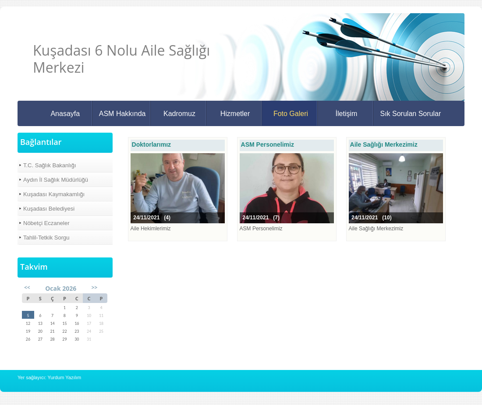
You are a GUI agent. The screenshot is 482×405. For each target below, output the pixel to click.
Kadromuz (179, 113)
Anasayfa (65, 113)
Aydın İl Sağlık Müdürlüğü (55, 179)
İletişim (347, 113)
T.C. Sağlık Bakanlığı (49, 165)
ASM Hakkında (122, 113)
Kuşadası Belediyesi (48, 208)
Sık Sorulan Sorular (410, 113)
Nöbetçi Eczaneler (46, 223)
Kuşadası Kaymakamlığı (54, 194)
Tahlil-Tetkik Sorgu (46, 237)
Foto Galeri (290, 113)
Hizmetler (235, 113)
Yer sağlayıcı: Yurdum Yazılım (49, 377)
